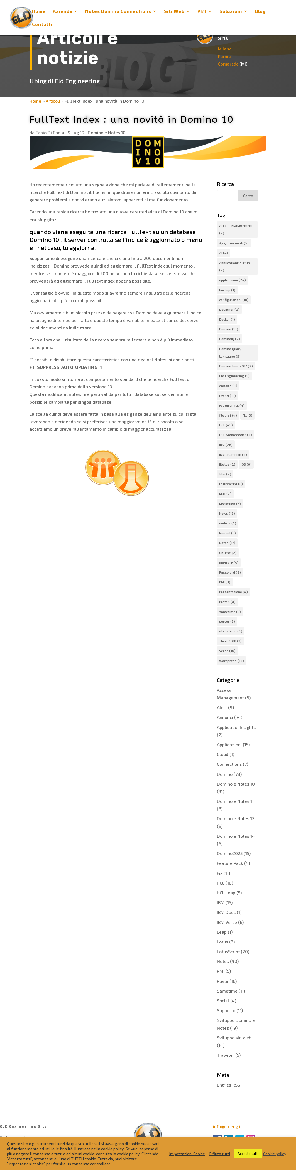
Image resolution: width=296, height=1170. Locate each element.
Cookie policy (274, 1153)
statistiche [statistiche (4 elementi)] (230, 631)
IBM (220, 902)
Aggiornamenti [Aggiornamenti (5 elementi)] (234, 243)
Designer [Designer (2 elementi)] (229, 309)
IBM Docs (226, 912)
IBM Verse (227, 922)
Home (39, 11)
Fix (219, 873)
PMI (202, 11)
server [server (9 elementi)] (227, 621)
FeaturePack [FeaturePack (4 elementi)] (231, 405)
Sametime (227, 990)
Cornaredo (231, 63)
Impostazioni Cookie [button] (187, 1153)
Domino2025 (230, 853)
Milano (228, 48)
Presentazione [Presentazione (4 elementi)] (233, 592)
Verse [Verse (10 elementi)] (227, 651)
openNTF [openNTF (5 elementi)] (228, 562)
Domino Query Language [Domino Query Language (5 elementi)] (230, 352)
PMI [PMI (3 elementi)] (224, 582)
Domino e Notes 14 (236, 836)
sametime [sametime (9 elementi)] (230, 611)
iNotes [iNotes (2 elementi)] (227, 464)
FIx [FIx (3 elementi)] (247, 415)
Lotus (222, 941)
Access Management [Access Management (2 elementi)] (236, 229)
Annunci (225, 717)
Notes (223, 961)
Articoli (53, 100)
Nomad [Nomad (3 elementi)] (227, 533)
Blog (260, 11)
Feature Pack (230, 863)
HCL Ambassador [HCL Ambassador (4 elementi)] (235, 435)
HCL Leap (226, 892)
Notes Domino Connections (118, 11)
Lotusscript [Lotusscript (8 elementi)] (231, 484)
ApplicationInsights (236, 727)
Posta (222, 981)
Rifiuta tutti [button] (219, 1153)
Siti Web (174, 11)
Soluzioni (230, 11)
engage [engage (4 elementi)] (228, 385)
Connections (229, 764)
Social (223, 1000)
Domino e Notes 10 (107, 132)
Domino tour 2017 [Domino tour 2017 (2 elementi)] (236, 366)
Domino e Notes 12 (236, 818)
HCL (220, 882)
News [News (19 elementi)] (227, 513)
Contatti (42, 24)
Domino (225, 774)
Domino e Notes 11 (235, 801)
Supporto (226, 1010)
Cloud (222, 754)
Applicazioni (229, 744)
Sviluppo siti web (234, 1037)
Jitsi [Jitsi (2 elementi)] (225, 474)
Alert (222, 707)
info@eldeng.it (227, 1126)
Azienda (62, 11)
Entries (228, 1084)
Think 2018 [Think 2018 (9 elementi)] (230, 641)
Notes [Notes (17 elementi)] (227, 543)
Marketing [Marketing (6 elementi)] (230, 503)
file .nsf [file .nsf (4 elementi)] (228, 415)
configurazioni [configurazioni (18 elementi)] (233, 300)
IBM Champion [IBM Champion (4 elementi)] (233, 454)
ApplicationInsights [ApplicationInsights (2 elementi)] (234, 266)
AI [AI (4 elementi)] (223, 253)
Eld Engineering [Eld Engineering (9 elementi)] (234, 376)
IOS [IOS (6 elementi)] (246, 464)
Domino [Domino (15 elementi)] (228, 329)
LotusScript (228, 951)
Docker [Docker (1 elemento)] (227, 319)
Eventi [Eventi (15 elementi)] (227, 396)
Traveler (225, 1055)
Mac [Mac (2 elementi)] (225, 493)
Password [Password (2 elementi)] (230, 572)
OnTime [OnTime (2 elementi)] (228, 553)
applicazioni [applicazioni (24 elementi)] (232, 280)
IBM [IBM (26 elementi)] (226, 445)
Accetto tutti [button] (248, 1153)
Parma (227, 56)
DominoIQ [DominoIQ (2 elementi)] (229, 339)
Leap (222, 932)
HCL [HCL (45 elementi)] (226, 425)
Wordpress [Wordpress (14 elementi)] (231, 661)
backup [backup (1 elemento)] (227, 290)
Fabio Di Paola (50, 132)
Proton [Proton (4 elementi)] (227, 602)
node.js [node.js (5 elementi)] (227, 523)
